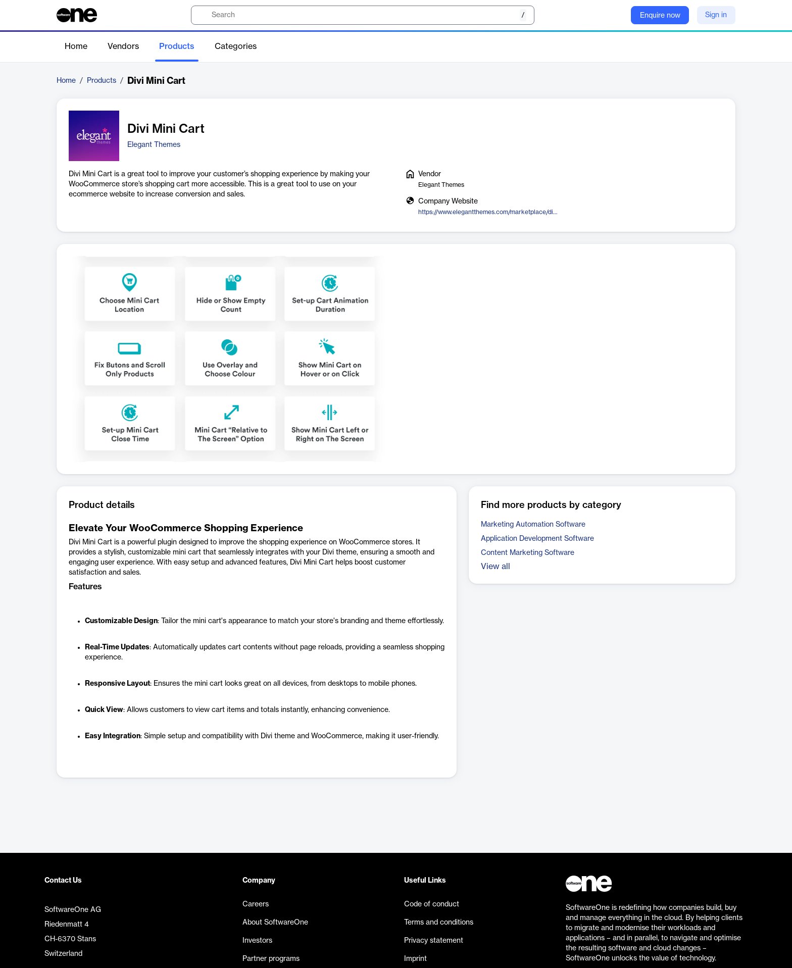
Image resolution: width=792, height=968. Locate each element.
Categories (236, 46)
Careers (255, 904)
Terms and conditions (438, 922)
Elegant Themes (153, 144)
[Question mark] (617, 15)
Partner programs (271, 958)
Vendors (123, 46)
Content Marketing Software (527, 552)
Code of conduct (431, 904)
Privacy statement (433, 940)
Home (76, 46)
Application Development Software (537, 538)
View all (495, 567)
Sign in (716, 15)
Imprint (415, 958)
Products (176, 46)
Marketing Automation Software (533, 524)
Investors (257, 940)
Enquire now (660, 15)
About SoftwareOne (275, 922)
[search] (362, 15)
